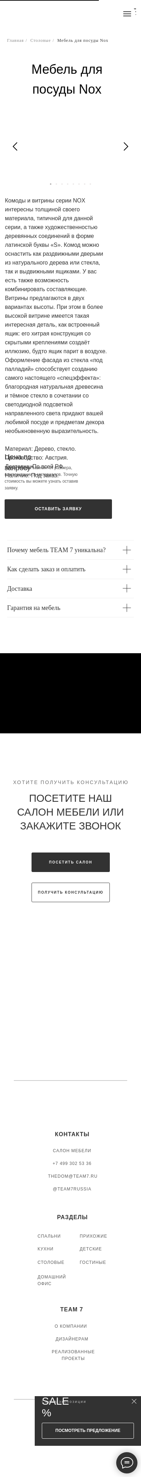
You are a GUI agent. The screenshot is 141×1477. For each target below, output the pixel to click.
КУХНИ (45, 1248)
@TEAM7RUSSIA (72, 1189)
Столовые (40, 40)
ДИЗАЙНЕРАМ (72, 1339)
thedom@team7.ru (73, 1176)
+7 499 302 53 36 (72, 1163)
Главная (15, 40)
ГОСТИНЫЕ (93, 1262)
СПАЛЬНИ (49, 1236)
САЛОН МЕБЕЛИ (72, 1150)
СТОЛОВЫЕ (51, 1262)
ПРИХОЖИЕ (93, 1236)
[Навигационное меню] (127, 13)
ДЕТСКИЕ (91, 1248)
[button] (58, 509)
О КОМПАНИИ (71, 1326)
